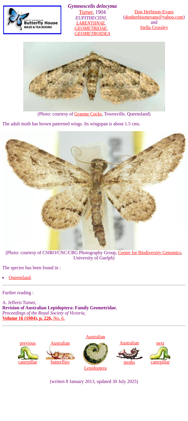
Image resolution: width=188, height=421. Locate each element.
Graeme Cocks (88, 113)
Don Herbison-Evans (154, 11)
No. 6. (33, 318)
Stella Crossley (154, 27)
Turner (86, 12)
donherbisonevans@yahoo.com (154, 17)
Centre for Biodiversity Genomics (149, 252)
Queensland (20, 277)
